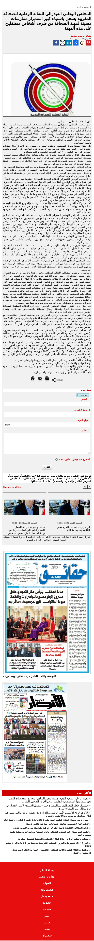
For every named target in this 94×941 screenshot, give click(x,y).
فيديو (17, 536)
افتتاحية (26, 536)
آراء (44, 536)
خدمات (36, 536)
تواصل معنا (47, 890)
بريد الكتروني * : (82, 409)
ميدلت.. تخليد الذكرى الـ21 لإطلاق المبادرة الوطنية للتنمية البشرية (53, 839)
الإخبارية (47, 903)
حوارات (63, 536)
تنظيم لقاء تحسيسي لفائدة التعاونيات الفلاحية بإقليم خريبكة (57, 824)
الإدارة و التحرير (28, 540)
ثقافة (71, 536)
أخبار (79, 7)
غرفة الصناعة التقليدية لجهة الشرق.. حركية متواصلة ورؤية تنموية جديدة (50, 828)
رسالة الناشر (47, 870)
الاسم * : (85, 399)
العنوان (47, 883)
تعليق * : (86, 430)
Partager (57, 379)
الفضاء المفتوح (55, 540)
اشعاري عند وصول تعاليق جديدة (74, 459)
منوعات (69, 540)
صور (47, 916)
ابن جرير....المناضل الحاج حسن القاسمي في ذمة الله (73, 528)
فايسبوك (47, 936)
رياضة (79, 536)
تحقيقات (52, 536)
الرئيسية (87, 7)
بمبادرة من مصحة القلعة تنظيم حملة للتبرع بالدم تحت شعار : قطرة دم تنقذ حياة (46, 820)
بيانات (42, 540)
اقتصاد (9, 536)
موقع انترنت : (83, 420)
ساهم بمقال (46, 896)
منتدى (47, 929)
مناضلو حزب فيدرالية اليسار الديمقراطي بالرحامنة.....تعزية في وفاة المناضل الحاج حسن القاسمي (26, 530)
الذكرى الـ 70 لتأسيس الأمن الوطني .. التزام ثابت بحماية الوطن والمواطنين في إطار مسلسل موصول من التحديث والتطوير (48, 815)
